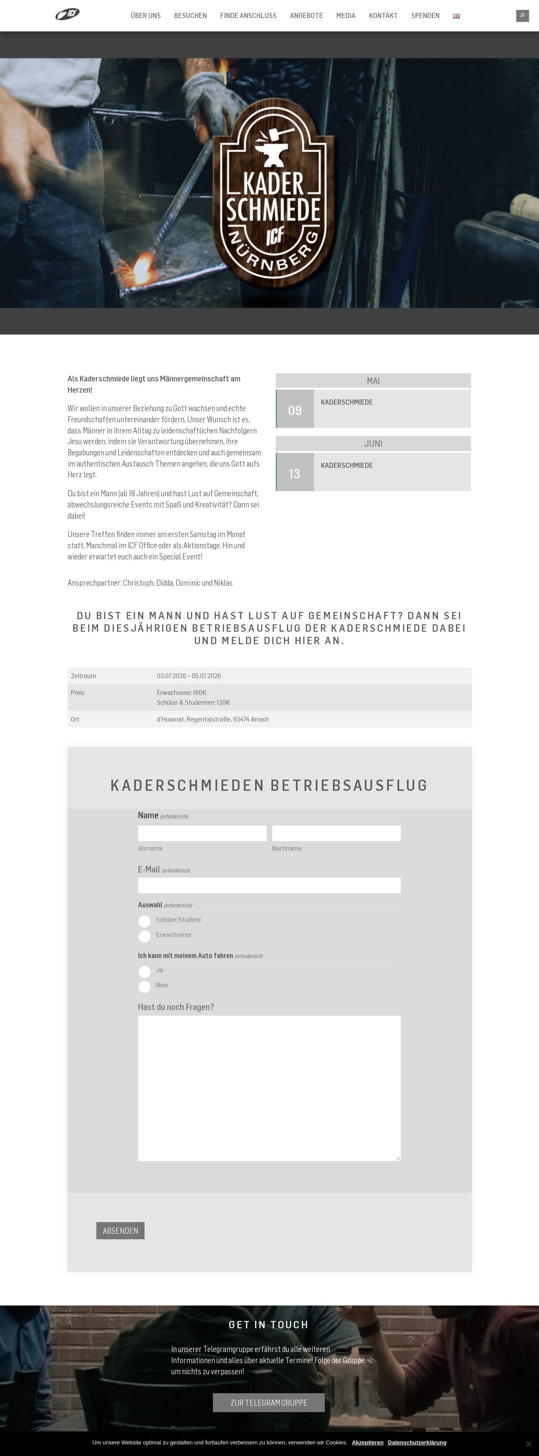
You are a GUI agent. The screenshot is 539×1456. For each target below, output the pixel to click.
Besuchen (190, 15)
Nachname (287, 848)
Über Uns (146, 15)
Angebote (306, 15)
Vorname (150, 848)
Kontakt (383, 15)
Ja (159, 969)
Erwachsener (174, 934)
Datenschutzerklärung (417, 1442)
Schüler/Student (178, 919)
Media (346, 15)
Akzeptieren (368, 1442)
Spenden (425, 15)
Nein (162, 984)
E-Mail (164, 869)
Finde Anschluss (248, 15)
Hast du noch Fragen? (176, 1006)
